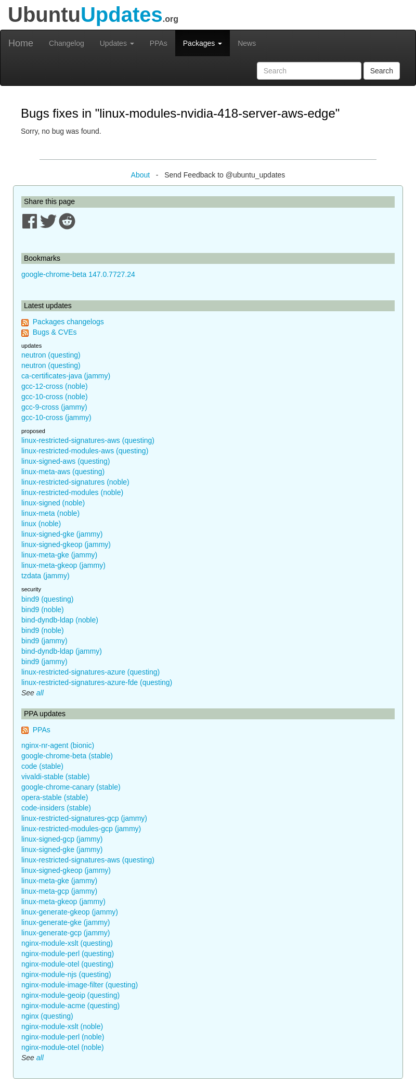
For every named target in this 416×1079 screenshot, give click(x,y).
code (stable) (42, 766)
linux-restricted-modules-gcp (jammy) (81, 828)
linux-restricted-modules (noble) (72, 492)
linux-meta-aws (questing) (63, 471)
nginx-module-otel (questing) (67, 964)
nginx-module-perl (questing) (67, 953)
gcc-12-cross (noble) (54, 386)
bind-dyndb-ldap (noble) (59, 620)
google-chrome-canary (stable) (71, 787)
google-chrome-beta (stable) (67, 756)
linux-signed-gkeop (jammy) (66, 544)
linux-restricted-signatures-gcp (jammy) (84, 818)
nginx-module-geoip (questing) (70, 995)
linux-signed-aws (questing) (65, 461)
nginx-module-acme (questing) (70, 1005)
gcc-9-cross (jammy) (54, 407)
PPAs (158, 43)
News (247, 43)
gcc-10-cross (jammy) (56, 417)
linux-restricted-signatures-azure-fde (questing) (96, 682)
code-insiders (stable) (56, 808)
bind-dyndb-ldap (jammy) (61, 651)
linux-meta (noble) (50, 513)
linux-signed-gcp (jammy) (61, 839)
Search (381, 71)
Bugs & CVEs (55, 332)
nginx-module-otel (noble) (62, 1047)
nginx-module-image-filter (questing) (79, 985)
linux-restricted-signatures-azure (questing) (90, 672)
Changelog (66, 43)
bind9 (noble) (42, 609)
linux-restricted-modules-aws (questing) (84, 451)
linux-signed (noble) (53, 503)
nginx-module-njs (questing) (66, 974)
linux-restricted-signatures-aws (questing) (87, 440)
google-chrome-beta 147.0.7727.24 (78, 274)
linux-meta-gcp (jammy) (59, 891)
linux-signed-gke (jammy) (61, 534)
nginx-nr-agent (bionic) (57, 745)
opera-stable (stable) (54, 797)
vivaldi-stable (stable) (55, 776)
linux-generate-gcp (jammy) (65, 933)
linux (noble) (41, 523)
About (140, 175)
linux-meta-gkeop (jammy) (63, 565)
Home (20, 43)
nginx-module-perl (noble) (63, 1037)
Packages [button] (202, 43)
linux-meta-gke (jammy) (59, 555)
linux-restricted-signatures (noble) (75, 482)
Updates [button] (117, 43)
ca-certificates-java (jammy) (65, 376)
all (40, 693)
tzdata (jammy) (45, 576)
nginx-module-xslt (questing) (67, 943)
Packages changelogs (68, 322)
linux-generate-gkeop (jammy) (69, 912)
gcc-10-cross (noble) (54, 396)
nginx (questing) (47, 1016)
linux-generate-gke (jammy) (65, 922)
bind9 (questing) (47, 599)
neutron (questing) (51, 355)
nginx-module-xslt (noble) (62, 1026)
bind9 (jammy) (44, 641)
